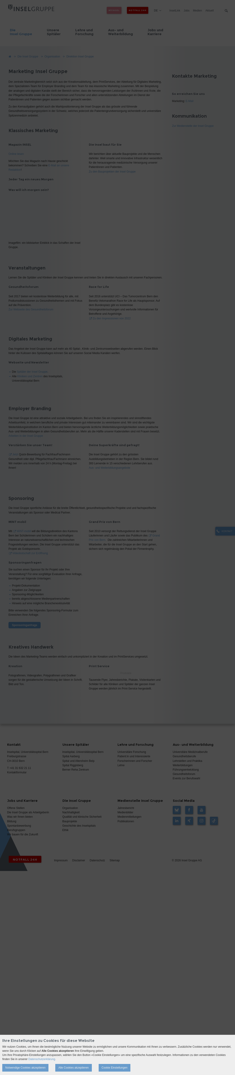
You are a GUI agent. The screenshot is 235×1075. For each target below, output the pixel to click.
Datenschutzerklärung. (42, 1059)
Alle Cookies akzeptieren (73, 1067)
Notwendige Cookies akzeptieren (25, 1067)
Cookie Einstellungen (115, 1067)
